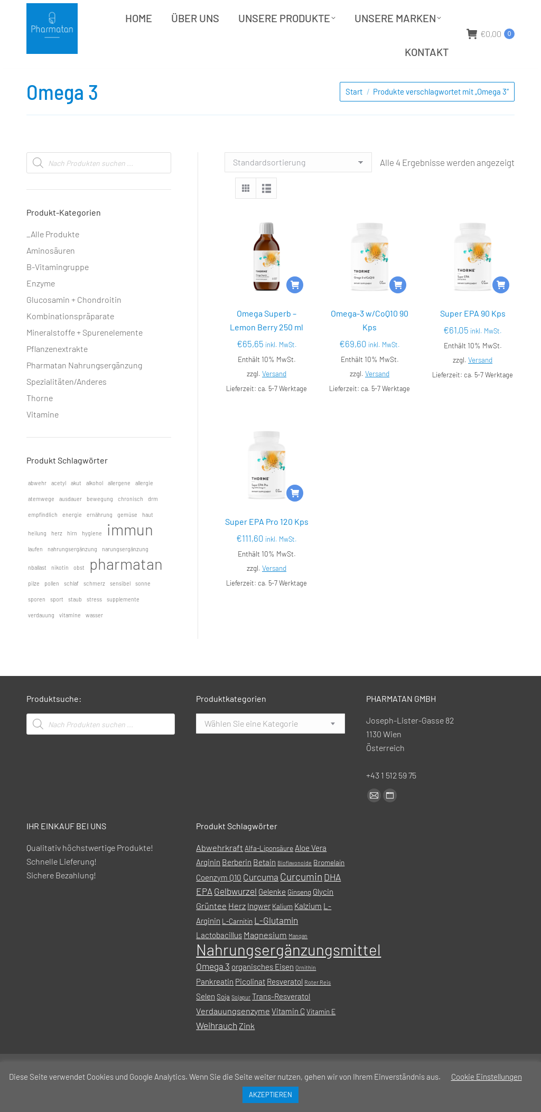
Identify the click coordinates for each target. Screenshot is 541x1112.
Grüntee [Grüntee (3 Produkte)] (211, 932)
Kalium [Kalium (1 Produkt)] (282, 932)
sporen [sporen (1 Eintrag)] (36, 625)
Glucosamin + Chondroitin (74, 326)
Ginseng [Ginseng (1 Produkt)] (299, 918)
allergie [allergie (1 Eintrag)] (144, 509)
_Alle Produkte (52, 260)
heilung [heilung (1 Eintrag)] (37, 559)
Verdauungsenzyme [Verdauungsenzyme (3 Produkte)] (233, 1037)
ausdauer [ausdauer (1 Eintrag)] (70, 525)
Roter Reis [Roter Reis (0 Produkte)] (317, 1008)
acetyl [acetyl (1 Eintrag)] (58, 509)
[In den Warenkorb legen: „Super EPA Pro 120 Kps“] (294, 519)
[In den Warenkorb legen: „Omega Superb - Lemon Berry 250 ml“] (294, 311)
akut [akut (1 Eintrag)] (76, 509)
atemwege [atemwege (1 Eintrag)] (41, 525)
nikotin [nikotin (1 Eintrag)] (60, 593)
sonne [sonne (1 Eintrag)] (143, 609)
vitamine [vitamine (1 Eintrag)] (70, 641)
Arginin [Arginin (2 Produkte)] (208, 888)
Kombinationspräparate (70, 342)
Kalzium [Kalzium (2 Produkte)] (308, 932)
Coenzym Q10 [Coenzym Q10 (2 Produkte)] (218, 904)
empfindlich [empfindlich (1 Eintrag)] (43, 541)
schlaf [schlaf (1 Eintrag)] (71, 609)
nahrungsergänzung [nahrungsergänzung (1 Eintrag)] (72, 575)
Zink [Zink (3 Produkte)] (247, 1052)
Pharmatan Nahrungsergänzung (84, 391)
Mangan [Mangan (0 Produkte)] (297, 962)
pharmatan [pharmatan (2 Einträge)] (126, 590)
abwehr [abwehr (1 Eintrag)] (37, 509)
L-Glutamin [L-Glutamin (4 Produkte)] (276, 946)
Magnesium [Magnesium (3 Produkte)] (265, 961)
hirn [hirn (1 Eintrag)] (72, 559)
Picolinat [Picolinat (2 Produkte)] (250, 1008)
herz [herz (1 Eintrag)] (56, 559)
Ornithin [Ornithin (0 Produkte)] (305, 993)
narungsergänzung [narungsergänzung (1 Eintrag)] (125, 575)
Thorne (39, 424)
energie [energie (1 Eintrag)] (72, 541)
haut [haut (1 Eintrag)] (147, 541)
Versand (274, 399)
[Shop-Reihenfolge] (298, 189)
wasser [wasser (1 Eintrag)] (94, 641)
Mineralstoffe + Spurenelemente (84, 359)
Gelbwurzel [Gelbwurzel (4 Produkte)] (235, 917)
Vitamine (42, 440)
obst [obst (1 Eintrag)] (79, 593)
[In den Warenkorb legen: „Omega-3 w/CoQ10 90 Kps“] (397, 311)
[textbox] (251, 750)
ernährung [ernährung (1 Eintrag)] (100, 541)
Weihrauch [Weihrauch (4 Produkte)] (216, 1051)
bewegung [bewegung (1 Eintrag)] (100, 525)
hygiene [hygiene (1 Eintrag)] (92, 559)
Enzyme (40, 309)
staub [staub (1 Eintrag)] (75, 625)
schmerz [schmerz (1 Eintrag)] (94, 609)
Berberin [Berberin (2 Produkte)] (236, 888)
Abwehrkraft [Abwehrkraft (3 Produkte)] (219, 874)
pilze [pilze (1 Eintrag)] (34, 609)
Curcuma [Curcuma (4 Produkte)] (260, 903)
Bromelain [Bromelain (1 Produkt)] (328, 888)
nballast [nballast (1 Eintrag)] (37, 593)
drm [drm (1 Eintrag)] (153, 525)
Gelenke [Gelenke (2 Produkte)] (272, 918)
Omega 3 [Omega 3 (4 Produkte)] (213, 992)
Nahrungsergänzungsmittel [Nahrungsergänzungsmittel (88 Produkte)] (288, 976)
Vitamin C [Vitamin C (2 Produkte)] (288, 1037)
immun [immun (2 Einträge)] (130, 556)
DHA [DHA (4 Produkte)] (332, 903)
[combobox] (270, 750)
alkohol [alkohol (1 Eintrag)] (94, 509)
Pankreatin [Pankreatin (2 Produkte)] (215, 1008)
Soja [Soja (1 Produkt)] (223, 1022)
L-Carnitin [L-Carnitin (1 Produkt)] (237, 947)
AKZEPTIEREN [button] (270, 1094)
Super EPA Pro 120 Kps (267, 548)
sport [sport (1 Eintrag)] (56, 625)
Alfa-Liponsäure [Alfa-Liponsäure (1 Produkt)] (269, 874)
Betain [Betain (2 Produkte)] (264, 888)
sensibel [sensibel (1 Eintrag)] (120, 609)
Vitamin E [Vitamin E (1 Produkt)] (320, 1037)
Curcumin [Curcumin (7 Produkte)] (301, 903)
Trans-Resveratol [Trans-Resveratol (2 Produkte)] (281, 1022)
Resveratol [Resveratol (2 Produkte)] (285, 1008)
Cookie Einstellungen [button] (486, 1076)
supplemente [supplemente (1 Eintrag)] (123, 625)
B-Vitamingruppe (57, 293)
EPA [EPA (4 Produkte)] (204, 917)
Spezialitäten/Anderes (66, 408)
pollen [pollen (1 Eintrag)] (51, 609)
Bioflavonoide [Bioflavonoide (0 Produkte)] (294, 889)
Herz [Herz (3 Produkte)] (237, 932)
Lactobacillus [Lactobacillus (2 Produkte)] (219, 961)
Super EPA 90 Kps (473, 340)
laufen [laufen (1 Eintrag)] (35, 575)
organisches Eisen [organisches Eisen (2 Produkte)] (262, 993)
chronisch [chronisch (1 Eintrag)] (130, 525)
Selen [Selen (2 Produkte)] (205, 1022)
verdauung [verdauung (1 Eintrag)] (41, 641)
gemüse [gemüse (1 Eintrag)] (127, 541)
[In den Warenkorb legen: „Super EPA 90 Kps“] (500, 311)
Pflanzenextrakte (57, 375)
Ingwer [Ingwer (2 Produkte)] (258, 932)
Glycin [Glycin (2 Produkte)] (323, 918)
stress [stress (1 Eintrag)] (94, 625)
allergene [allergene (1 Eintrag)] (119, 509)
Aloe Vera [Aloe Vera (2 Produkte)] (311, 874)
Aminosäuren (50, 277)
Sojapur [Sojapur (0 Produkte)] (240, 1023)
